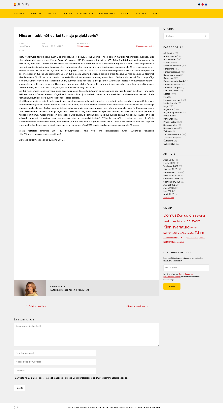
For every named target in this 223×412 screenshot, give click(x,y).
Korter (166, 93)
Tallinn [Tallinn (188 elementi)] (199, 232)
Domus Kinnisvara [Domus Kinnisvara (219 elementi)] (191, 215)
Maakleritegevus (171, 100)
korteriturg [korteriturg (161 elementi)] (170, 232)
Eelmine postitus (35, 306)
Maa (165, 97)
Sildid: (22, 50)
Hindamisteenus (171, 72)
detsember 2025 (172, 172)
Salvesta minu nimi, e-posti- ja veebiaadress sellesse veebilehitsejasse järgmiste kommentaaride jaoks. (71, 377)
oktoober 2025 (171, 178)
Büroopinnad (169, 59)
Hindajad (36, 14)
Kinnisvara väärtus (172, 84)
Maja (165, 106)
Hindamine (168, 68)
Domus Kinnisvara (172, 65)
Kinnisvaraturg (170, 87)
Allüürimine (168, 53)
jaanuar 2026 (170, 169)
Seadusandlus (170, 125)
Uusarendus (169, 143)
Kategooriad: (83, 43)
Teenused (52, 14)
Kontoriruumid (170, 90)
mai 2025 (168, 191)
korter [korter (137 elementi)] (193, 227)
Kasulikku (126, 14)
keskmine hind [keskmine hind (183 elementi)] (173, 221)
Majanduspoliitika (172, 112)
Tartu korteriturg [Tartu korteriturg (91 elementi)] (192, 238)
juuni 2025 (169, 188)
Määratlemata (83, 46)
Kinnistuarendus (171, 75)
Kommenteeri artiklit (145, 46)
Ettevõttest (85, 14)
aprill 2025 (168, 194)
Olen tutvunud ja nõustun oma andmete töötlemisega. (181, 276)
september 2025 (171, 181)
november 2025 (171, 175)
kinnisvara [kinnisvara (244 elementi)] (192, 221)
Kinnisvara (168, 78)
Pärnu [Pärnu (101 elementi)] (179, 233)
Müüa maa (168, 115)
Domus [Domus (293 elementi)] (169, 215)
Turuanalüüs (169, 137)
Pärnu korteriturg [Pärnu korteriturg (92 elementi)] (188, 233)
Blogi (156, 14)
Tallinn (166, 131)
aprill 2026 (168, 160)
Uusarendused (106, 14)
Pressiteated (169, 122)
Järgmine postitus (137, 306)
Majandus (168, 109)
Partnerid (142, 14)
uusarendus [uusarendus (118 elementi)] (178, 242)
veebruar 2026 (170, 166)
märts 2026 (169, 163)
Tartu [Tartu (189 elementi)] (183, 237)
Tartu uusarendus (172, 134)
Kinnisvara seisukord (173, 81)
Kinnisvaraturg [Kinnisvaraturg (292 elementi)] (176, 226)
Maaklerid (20, 14)
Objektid (67, 14)
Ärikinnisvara (169, 56)
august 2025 (170, 185)
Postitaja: (23, 43)
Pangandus (169, 118)
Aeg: (44, 43)
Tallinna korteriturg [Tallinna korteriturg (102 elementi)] (170, 238)
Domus (167, 62)
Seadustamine (170, 128)
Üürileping (168, 140)
